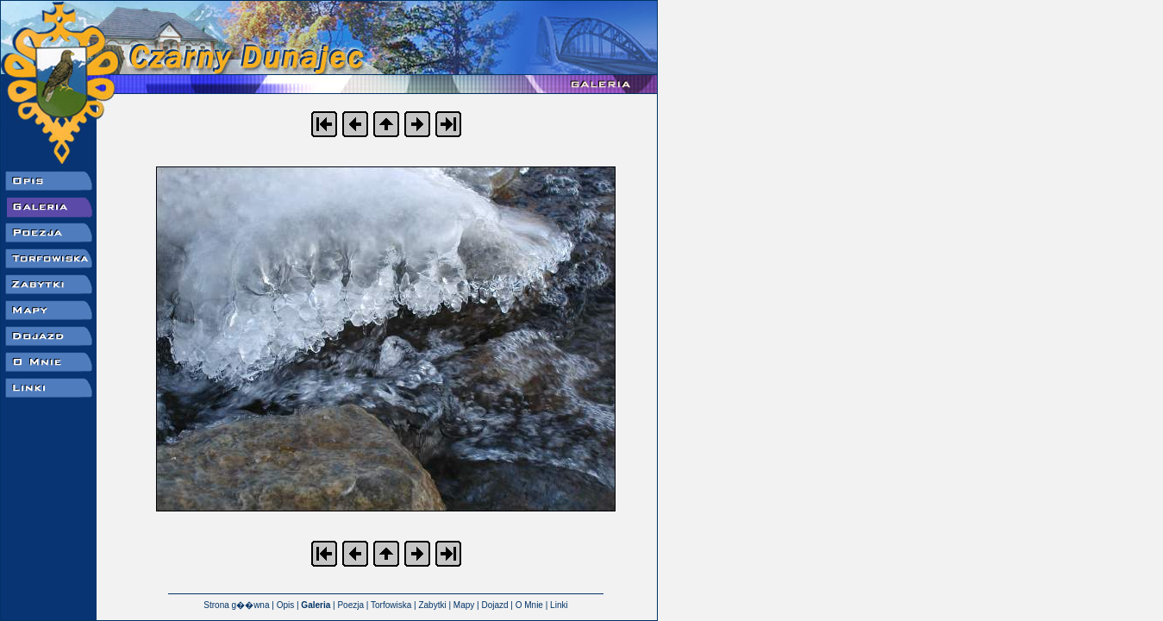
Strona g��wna (236, 605)
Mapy (463, 605)
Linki (559, 605)
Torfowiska (391, 605)
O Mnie (529, 605)
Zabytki (432, 605)
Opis (286, 605)
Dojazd (494, 605)
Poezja (350, 605)
